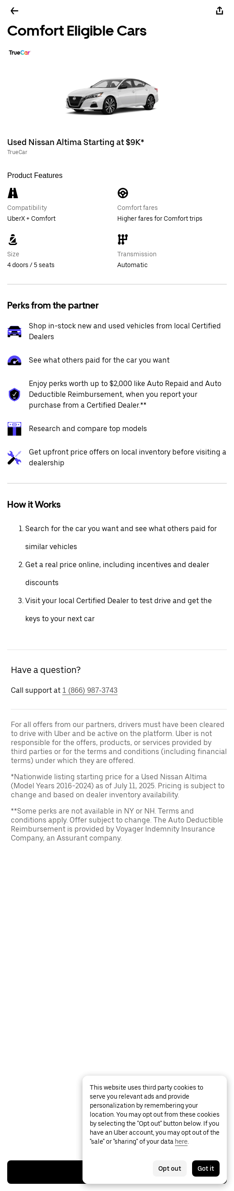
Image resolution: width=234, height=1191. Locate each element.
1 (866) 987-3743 (90, 690)
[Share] (219, 11)
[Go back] (14, 11)
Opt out (169, 1168)
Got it (205, 1168)
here (181, 1141)
